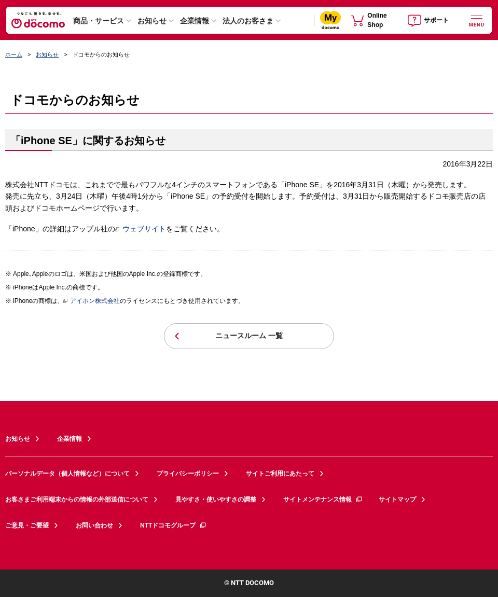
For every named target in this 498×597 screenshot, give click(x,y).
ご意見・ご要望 (27, 525)
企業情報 (194, 21)
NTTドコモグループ (173, 525)
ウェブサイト (140, 228)
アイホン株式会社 (91, 301)
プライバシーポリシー (188, 473)
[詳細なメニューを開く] (477, 20)
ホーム (13, 54)
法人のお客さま (248, 21)
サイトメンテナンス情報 (323, 499)
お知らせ (152, 21)
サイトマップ (397, 499)
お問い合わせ (94, 525)
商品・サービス (98, 21)
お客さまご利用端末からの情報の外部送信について (76, 499)
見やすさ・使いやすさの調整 (215, 499)
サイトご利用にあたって (280, 473)
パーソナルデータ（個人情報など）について (67, 473)
